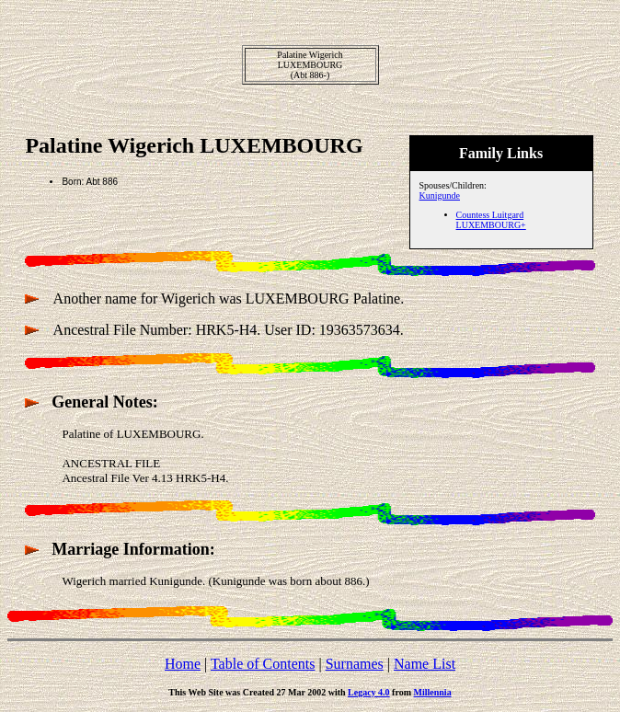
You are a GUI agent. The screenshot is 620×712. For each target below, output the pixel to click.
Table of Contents (263, 664)
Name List (424, 664)
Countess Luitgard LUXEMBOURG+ (491, 220)
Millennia (433, 692)
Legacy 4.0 (369, 692)
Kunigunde (439, 195)
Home (183, 664)
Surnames (355, 664)
